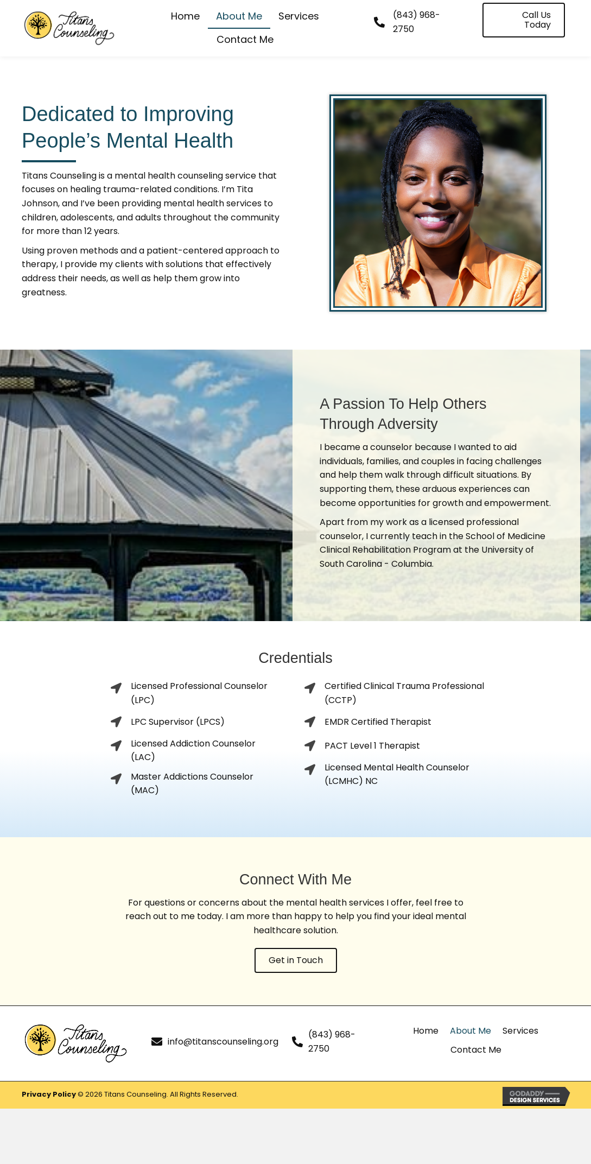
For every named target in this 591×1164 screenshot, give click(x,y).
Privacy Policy (49, 1094)
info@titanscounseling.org (223, 1041)
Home (426, 1030)
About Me (470, 1030)
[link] (185, 16)
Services (520, 1030)
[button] (523, 20)
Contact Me (475, 1049)
